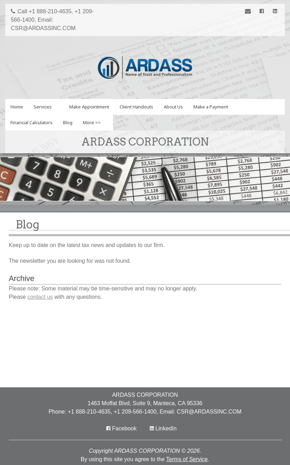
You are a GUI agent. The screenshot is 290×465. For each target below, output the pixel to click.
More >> (92, 122)
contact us (40, 297)
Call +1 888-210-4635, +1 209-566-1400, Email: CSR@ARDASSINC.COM (52, 19)
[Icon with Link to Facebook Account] (263, 12)
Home (16, 107)
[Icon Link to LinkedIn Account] (274, 12)
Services (43, 107)
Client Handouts (136, 107)
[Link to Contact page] (249, 12)
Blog (67, 122)
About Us (173, 107)
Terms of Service (187, 459)
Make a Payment (210, 107)
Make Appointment (89, 107)
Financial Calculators (31, 122)
